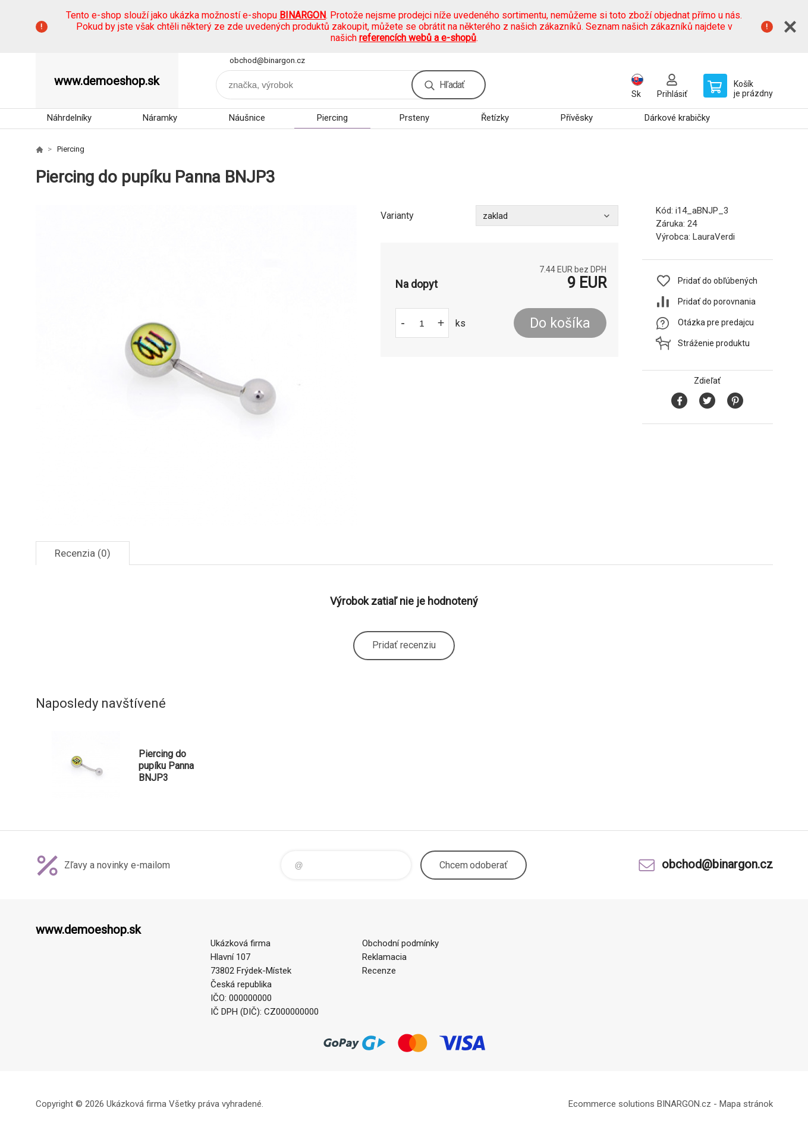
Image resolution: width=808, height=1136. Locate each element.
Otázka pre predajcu (716, 322)
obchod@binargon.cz (267, 60)
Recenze (379, 970)
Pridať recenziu (404, 645)
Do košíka (560, 323)
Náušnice (247, 117)
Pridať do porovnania (717, 301)
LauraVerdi (714, 236)
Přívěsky (577, 117)
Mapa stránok (746, 1104)
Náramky (160, 117)
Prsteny (414, 117)
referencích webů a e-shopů (417, 37)
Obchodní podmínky (400, 943)
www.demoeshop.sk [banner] (106, 81)
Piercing (332, 117)
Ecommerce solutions (611, 1104)
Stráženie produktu (714, 343)
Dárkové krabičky (677, 117)
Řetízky (495, 117)
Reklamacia (384, 957)
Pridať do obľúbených (717, 280)
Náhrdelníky (69, 117)
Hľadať (451, 84)
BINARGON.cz (684, 1104)
